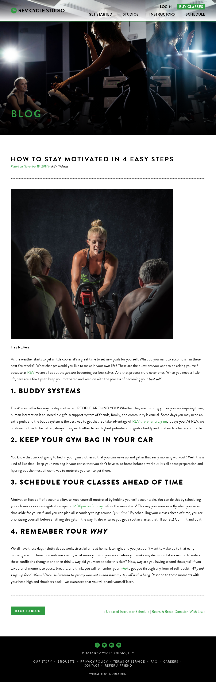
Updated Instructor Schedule (127, 611)
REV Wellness (59, 166)
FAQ (154, 663)
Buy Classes (191, 6)
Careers (170, 663)
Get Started (100, 14)
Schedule (195, 14)
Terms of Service (129, 663)
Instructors (162, 14)
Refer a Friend (118, 667)
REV (30, 372)
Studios (131, 14)
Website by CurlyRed (108, 675)
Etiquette (66, 663)
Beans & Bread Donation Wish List (177, 611)
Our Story (42, 663)
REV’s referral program (149, 421)
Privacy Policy (94, 663)
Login (166, 6)
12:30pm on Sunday (88, 506)
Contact (91, 667)
